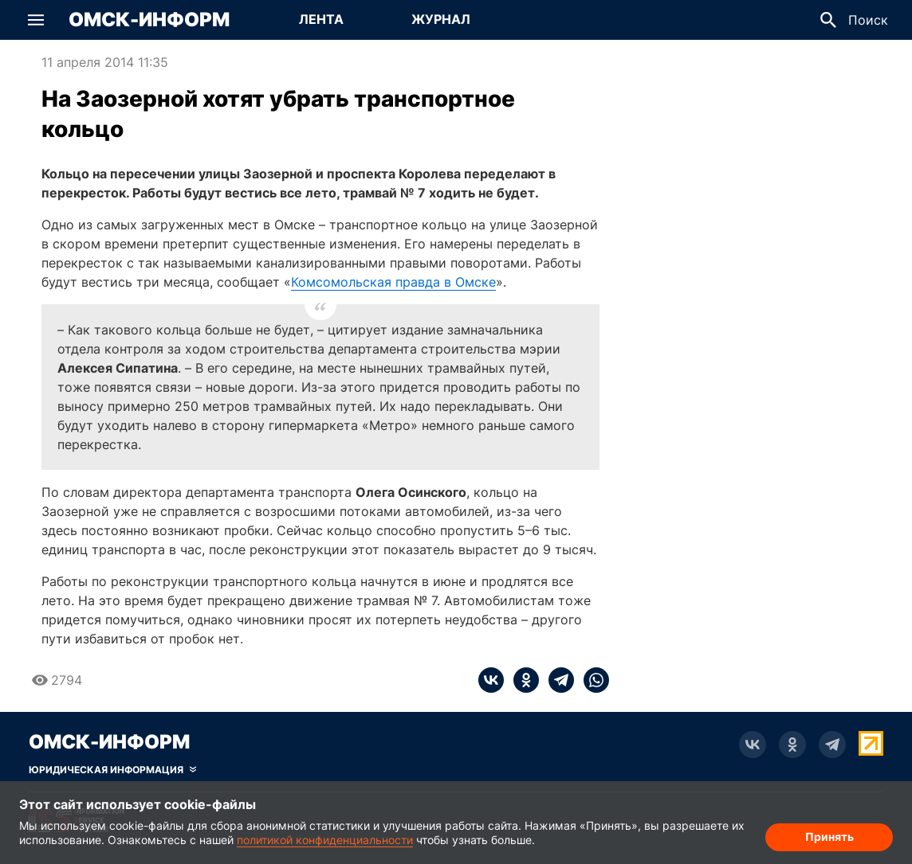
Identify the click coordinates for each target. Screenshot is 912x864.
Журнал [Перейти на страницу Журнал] (440, 19)
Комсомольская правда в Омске (393, 282)
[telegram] (556, 680)
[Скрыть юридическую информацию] (112, 770)
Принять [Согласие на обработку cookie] (829, 836)
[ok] (521, 680)
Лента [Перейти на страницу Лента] (321, 19)
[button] (36, 20)
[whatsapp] (591, 680)
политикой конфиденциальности (325, 839)
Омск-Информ (149, 20)
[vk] (491, 680)
